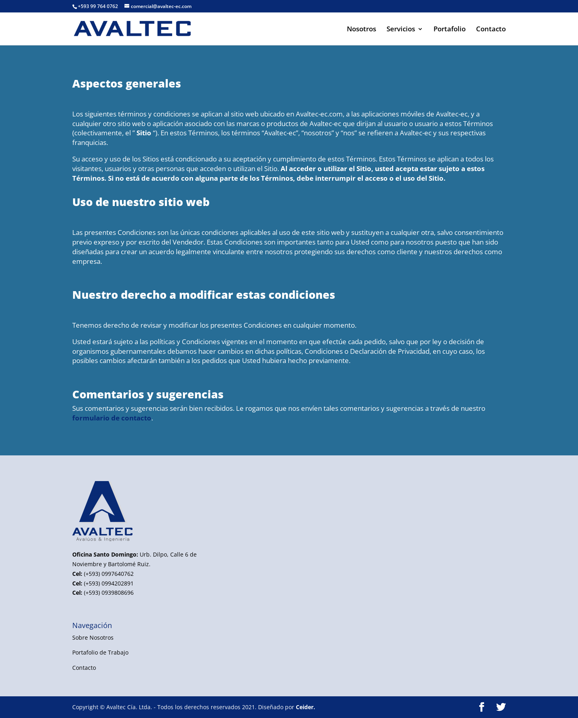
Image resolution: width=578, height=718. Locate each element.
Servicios (401, 29)
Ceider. (305, 707)
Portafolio (450, 29)
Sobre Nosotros (93, 637)
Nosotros (361, 29)
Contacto (491, 29)
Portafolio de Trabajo (100, 652)
